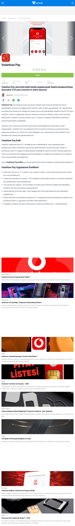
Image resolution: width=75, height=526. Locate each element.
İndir (37, 75)
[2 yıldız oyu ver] (36, 69)
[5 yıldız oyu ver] (44, 69)
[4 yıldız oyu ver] (42, 69)
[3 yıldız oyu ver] (39, 69)
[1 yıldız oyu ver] (33, 69)
